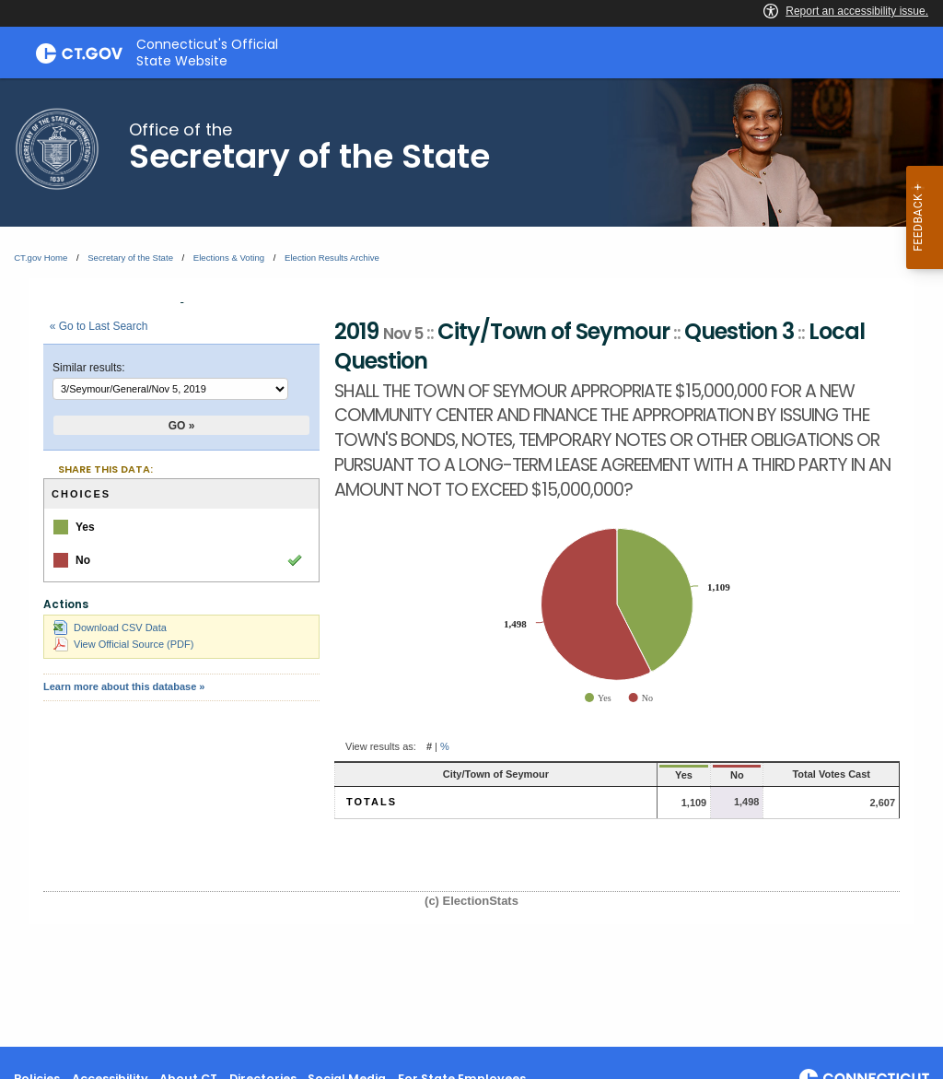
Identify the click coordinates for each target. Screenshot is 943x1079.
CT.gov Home (40, 257)
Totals (371, 801)
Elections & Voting (228, 257)
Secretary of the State (130, 257)
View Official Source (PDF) (123, 644)
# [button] (429, 746)
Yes (623, 774)
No (685, 774)
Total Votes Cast (808, 774)
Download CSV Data (110, 627)
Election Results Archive (332, 257)
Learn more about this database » (123, 686)
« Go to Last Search (99, 326)
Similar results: (88, 367)
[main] (471, 562)
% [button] (444, 746)
